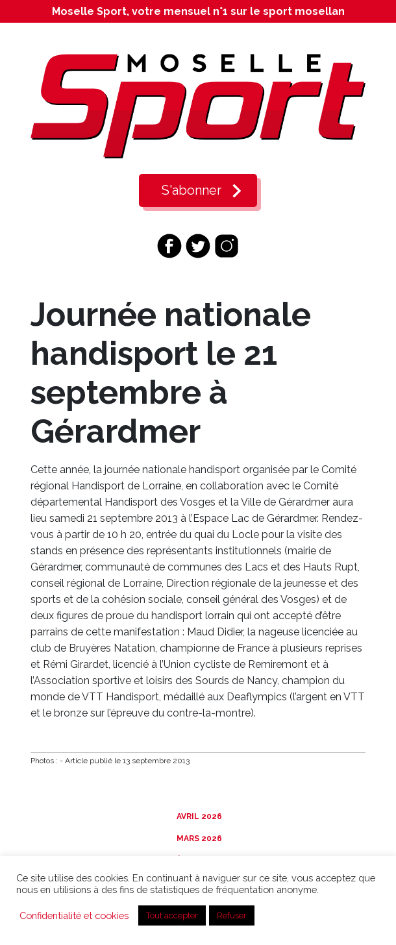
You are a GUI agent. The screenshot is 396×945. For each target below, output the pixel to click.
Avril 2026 (198, 816)
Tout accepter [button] (172, 915)
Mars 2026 (198, 838)
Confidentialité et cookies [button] (74, 915)
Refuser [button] (232, 915)
